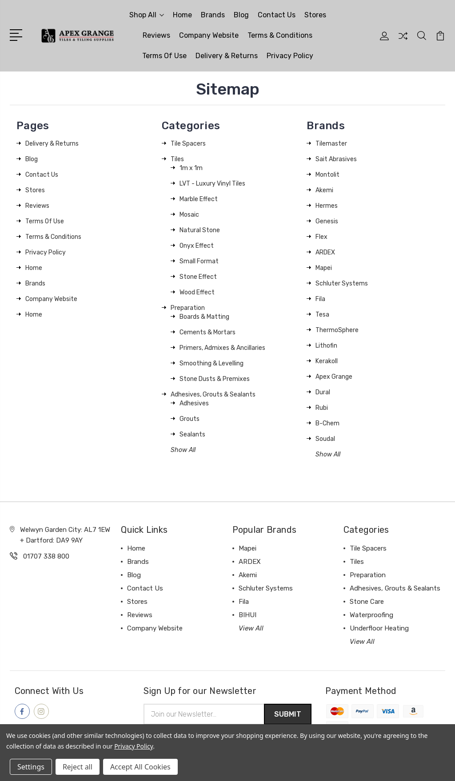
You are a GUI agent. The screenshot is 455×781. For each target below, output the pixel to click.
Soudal (325, 439)
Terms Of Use (164, 56)
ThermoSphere (337, 330)
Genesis (326, 221)
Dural (322, 392)
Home (182, 15)
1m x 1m (191, 168)
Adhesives (194, 403)
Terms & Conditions (279, 35)
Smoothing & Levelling (211, 363)
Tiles (177, 159)
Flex (321, 237)
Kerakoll (326, 361)
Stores (315, 15)
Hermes (326, 206)
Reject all (77, 767)
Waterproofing (371, 615)
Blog (241, 15)
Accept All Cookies (140, 767)
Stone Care (367, 602)
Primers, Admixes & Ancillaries (222, 348)
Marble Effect (199, 199)
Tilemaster (331, 143)
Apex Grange (333, 377)
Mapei (323, 268)
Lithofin (326, 345)
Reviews (156, 35)
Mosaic (189, 214)
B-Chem (327, 423)
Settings (30, 767)
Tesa (322, 314)
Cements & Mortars (207, 332)
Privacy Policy (290, 56)
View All (251, 628)
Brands (213, 15)
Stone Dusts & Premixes (215, 379)
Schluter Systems (341, 283)
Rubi (321, 408)
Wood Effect (197, 292)
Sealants (192, 434)
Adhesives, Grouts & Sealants (213, 394)
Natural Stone (200, 230)
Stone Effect (198, 277)
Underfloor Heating (379, 628)
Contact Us (276, 15)
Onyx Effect (197, 246)
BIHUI (247, 615)
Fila (320, 299)
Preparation (188, 308)
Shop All (146, 15)
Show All (183, 450)
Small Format (199, 261)
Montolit (327, 174)
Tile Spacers (188, 143)
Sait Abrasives (336, 159)
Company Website (209, 35)
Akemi (324, 190)
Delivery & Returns (227, 56)
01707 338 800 (46, 556)
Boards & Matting (204, 317)
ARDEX (325, 252)
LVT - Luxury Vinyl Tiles (212, 183)
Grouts (190, 419)
